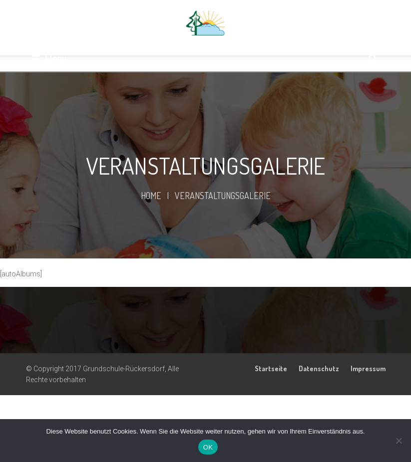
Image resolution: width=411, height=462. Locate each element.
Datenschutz (319, 368)
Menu (49, 58)
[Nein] (399, 441)
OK (208, 447)
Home (151, 195)
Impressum (368, 368)
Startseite (271, 368)
